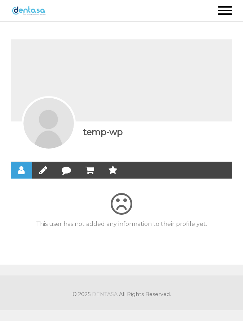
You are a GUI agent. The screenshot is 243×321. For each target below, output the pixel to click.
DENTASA (105, 294)
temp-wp (103, 132)
